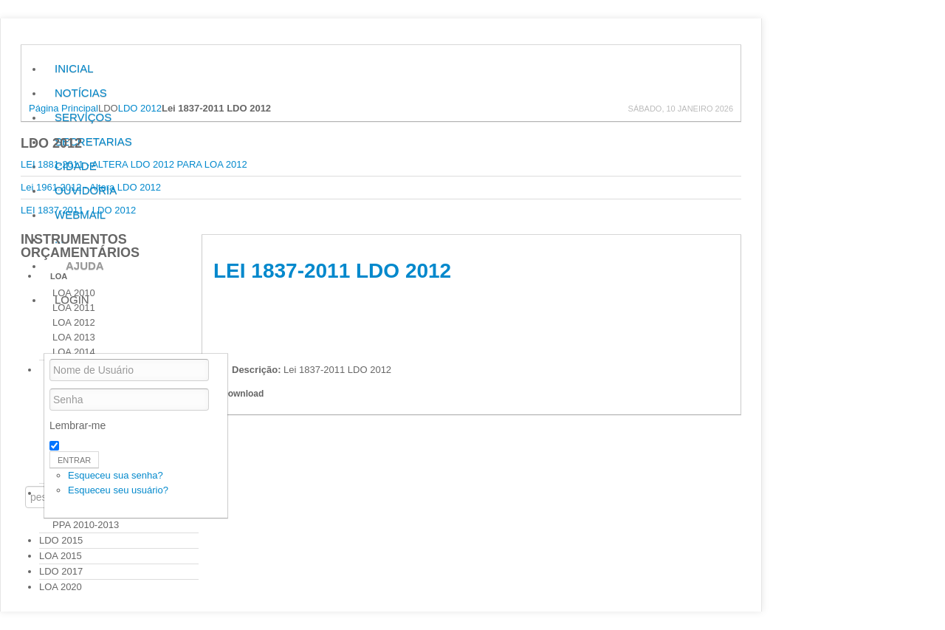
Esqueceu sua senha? (115, 475)
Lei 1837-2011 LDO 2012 (332, 270)
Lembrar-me (77, 425)
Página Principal (63, 108)
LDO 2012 (140, 108)
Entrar (74, 460)
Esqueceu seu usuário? (118, 490)
